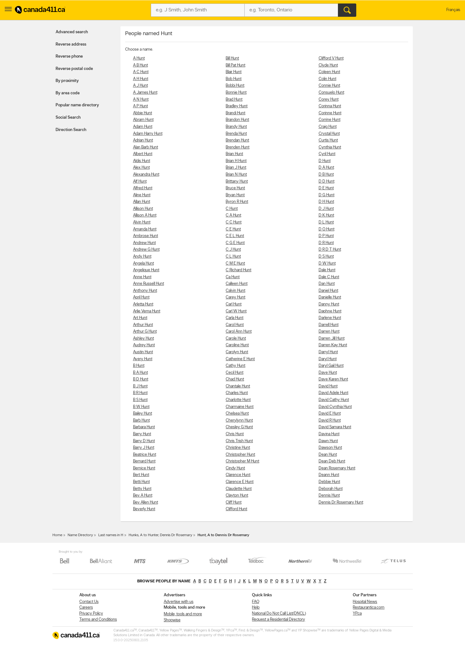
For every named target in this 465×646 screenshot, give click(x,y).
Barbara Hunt (144, 427)
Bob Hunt (234, 79)
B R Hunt (140, 393)
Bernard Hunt (144, 461)
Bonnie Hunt (236, 93)
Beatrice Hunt (144, 455)
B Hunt (138, 366)
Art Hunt (140, 318)
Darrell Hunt (329, 325)
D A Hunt (326, 168)
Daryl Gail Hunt (331, 366)
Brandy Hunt (236, 127)
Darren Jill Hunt (332, 338)
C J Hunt (233, 250)
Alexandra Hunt (146, 174)
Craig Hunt (328, 127)
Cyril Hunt (327, 154)
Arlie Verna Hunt (146, 311)
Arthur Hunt (143, 325)
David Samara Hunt (335, 427)
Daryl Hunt (328, 359)
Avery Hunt (142, 359)
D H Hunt (326, 202)
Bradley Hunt (237, 106)
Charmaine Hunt (240, 407)
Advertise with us (178, 602)
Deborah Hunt (331, 489)
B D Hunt (140, 379)
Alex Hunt (141, 168)
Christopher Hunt (240, 455)
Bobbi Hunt (235, 86)
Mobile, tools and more (183, 614)
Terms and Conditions (98, 620)
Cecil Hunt (234, 373)
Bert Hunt (141, 475)
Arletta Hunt (143, 304)
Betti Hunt (141, 482)
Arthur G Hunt (145, 331)
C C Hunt (234, 222)
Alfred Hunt (142, 188)
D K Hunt (326, 215)
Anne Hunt (142, 277)
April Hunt (141, 297)
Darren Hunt (329, 331)
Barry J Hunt (143, 448)
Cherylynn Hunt (239, 420)
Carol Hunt (235, 325)
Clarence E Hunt (240, 482)
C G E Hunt (235, 243)
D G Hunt (326, 195)
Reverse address (71, 44)
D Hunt (325, 161)
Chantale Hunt (238, 386)
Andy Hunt (142, 256)
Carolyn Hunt (237, 352)
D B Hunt (326, 174)
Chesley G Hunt (239, 427)
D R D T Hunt (330, 250)
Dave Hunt (328, 373)
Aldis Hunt (141, 161)
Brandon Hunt (237, 120)
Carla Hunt (234, 318)
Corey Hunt (329, 99)
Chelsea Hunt (237, 413)
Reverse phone (69, 56)
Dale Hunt (327, 270)
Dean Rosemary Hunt (337, 468)
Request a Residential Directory (278, 620)
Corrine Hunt (329, 120)
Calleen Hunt (237, 284)
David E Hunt (330, 413)
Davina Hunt (329, 434)
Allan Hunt (141, 202)
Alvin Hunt (141, 222)
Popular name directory (77, 105)
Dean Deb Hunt (332, 461)
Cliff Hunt (234, 502)
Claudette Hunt (239, 489)
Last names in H (110, 535)
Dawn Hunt (328, 441)
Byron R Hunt (237, 202)
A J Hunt (140, 86)
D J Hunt (326, 209)
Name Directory (80, 535)
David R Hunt (330, 420)
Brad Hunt (234, 99)
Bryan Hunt (235, 195)
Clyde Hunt (328, 65)
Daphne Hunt (330, 311)
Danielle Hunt (330, 297)
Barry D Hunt (144, 441)
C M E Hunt (235, 263)
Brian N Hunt (236, 174)
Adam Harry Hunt (147, 134)
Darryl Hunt (328, 352)
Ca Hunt (233, 277)
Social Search (68, 118)
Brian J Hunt (236, 168)
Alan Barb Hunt (145, 147)
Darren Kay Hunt (333, 345)
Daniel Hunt (328, 291)
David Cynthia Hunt (335, 407)
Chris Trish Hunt (239, 441)
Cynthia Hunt (330, 147)
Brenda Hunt (236, 134)
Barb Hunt (141, 420)
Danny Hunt (329, 304)
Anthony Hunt (145, 291)
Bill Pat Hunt (235, 65)
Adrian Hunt (143, 140)
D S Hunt (326, 256)
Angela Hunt (143, 263)
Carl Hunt (234, 304)
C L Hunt (233, 256)
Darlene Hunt (330, 318)
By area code (68, 93)
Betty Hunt (142, 489)
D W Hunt (327, 263)
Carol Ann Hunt (239, 331)
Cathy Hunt (235, 366)
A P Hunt (140, 106)
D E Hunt (326, 188)
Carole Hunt (236, 338)
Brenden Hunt (237, 147)
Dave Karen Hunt (333, 379)
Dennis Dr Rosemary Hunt (341, 502)
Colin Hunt (327, 79)
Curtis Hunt (328, 140)
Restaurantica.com (368, 607)
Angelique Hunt (146, 270)
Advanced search (72, 32)
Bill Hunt (232, 58)
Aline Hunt (141, 195)
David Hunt (328, 386)
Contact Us (89, 602)
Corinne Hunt (330, 113)
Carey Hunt (235, 297)
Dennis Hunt (329, 495)
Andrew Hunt (144, 243)
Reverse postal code (74, 69)
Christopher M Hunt (242, 461)
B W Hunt (141, 407)
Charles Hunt (237, 393)
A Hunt (139, 58)
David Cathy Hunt (334, 400)
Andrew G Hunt (146, 250)
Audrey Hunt (144, 345)
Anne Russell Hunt (148, 284)
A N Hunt (141, 99)
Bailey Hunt (142, 413)
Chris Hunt (235, 434)
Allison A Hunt (144, 215)
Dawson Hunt (330, 448)
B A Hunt (140, 373)
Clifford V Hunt (331, 58)
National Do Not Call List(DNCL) (279, 614)
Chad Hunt (235, 379)
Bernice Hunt (144, 468)
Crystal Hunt (329, 134)
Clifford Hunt (236, 509)
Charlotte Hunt (238, 400)
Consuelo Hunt (331, 93)
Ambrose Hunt (145, 236)
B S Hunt (140, 400)
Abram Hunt (143, 120)
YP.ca (357, 614)
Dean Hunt (328, 455)
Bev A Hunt (142, 495)
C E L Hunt (235, 236)
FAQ (255, 602)
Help (256, 607)
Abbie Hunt (142, 113)
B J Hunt (140, 386)
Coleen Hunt (329, 72)
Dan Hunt (327, 284)
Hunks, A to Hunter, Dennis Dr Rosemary (160, 535)
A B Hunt (140, 65)
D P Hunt (326, 236)
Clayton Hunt (237, 495)
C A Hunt (233, 215)
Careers (86, 607)
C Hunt (232, 209)
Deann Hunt (329, 475)
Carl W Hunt (236, 311)
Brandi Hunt (235, 113)
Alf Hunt (140, 181)
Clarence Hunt (238, 475)
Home (57, 535)
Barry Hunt (142, 434)
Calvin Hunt (235, 291)
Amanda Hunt (144, 229)
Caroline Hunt (237, 345)
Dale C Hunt (329, 277)
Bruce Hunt (235, 188)
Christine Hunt (238, 448)
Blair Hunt (234, 72)
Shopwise (172, 620)
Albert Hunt (142, 154)
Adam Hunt (142, 127)
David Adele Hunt (333, 393)
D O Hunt (326, 229)
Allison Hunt (143, 209)
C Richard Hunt (238, 270)
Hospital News (365, 602)
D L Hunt (326, 222)
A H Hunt (140, 79)
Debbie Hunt (329, 482)
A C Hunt (141, 72)
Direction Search (71, 130)
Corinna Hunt (330, 106)
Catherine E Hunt (240, 359)
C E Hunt (233, 229)
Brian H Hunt (236, 161)
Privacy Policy (91, 614)
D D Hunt (326, 181)
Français (453, 10)
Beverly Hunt (144, 509)
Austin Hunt (143, 352)
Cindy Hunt (235, 468)
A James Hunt (145, 93)
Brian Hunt (234, 154)
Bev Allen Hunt (145, 502)
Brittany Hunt (237, 181)
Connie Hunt (329, 86)
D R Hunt (326, 243)
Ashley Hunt (143, 338)
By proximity (67, 81)
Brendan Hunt (237, 140)
